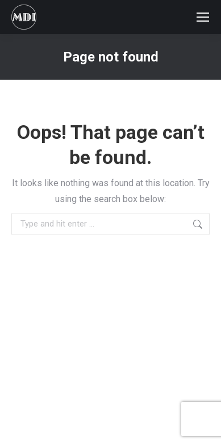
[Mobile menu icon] (203, 17)
